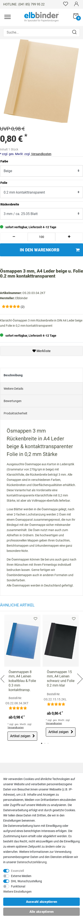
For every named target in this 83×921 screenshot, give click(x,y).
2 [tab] (44, 743)
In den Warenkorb (50, 250)
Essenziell (17, 871)
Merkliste (41, 351)
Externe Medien (21, 876)
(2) (23, 307)
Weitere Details (13, 388)
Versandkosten (41, 154)
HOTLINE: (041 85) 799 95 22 (24, 4)
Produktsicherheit (15, 413)
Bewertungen (13, 401)
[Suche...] (41, 32)
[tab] (41, 375)
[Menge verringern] (14, 237)
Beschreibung (13, 375)
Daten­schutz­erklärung (32, 862)
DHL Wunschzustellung (26, 881)
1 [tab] (41, 743)
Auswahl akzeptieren (41, 902)
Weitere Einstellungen (17, 891)
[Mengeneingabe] (41, 237)
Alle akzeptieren (41, 912)
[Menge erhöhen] (69, 237)
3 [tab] (48, 743)
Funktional (18, 886)
